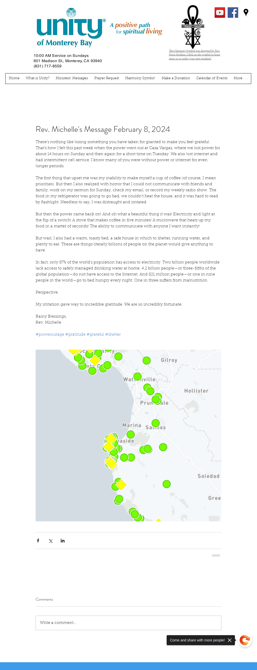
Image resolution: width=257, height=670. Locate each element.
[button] (241, 78)
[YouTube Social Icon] (220, 12)
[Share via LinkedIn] (62, 540)
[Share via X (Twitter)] (50, 540)
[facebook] (233, 12)
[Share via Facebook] (38, 540)
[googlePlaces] (246, 12)
